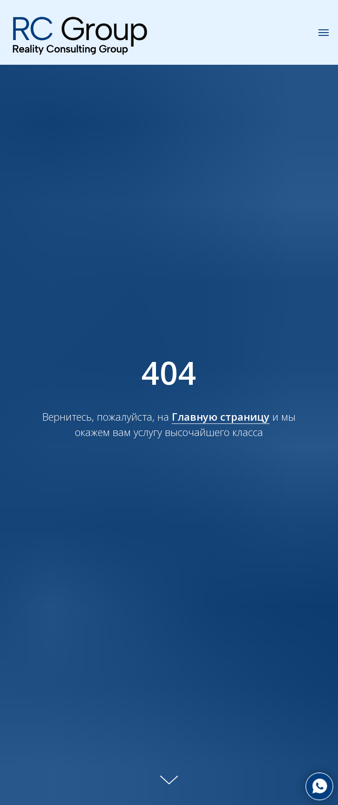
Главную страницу (221, 416)
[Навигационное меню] (323, 32)
